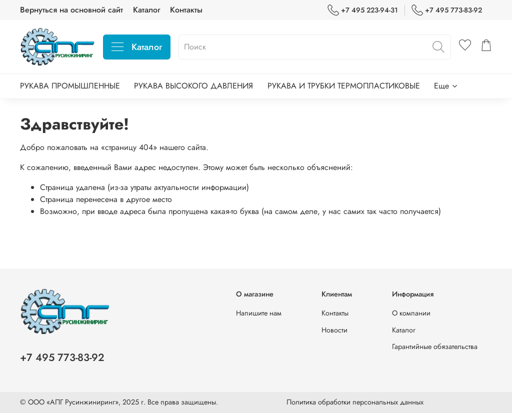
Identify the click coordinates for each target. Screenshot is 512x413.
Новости (335, 330)
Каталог (146, 10)
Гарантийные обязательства (435, 347)
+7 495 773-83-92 (447, 10)
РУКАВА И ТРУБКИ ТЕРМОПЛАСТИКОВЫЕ (344, 86)
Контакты (186, 10)
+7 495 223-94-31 (363, 10)
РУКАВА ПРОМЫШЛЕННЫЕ (70, 86)
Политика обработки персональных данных (355, 402)
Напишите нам (259, 313)
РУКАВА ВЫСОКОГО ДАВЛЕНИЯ (193, 86)
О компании (411, 313)
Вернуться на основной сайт (71, 10)
